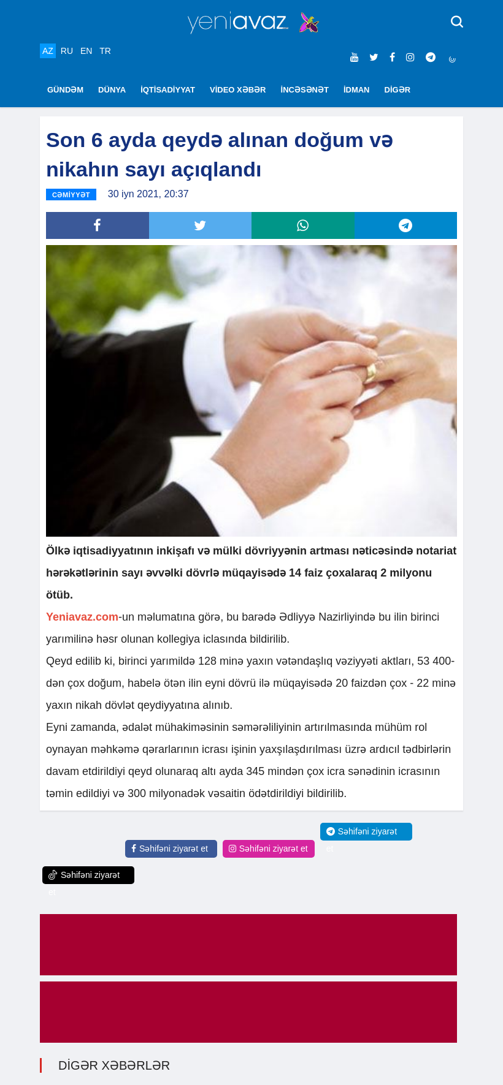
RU (67, 51)
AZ (47, 51)
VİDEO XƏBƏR (238, 89)
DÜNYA (112, 89)
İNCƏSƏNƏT (305, 89)
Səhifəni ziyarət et (169, 848)
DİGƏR (398, 89)
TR (105, 51)
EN (86, 51)
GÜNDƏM (65, 89)
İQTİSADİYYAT (167, 89)
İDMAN (357, 89)
